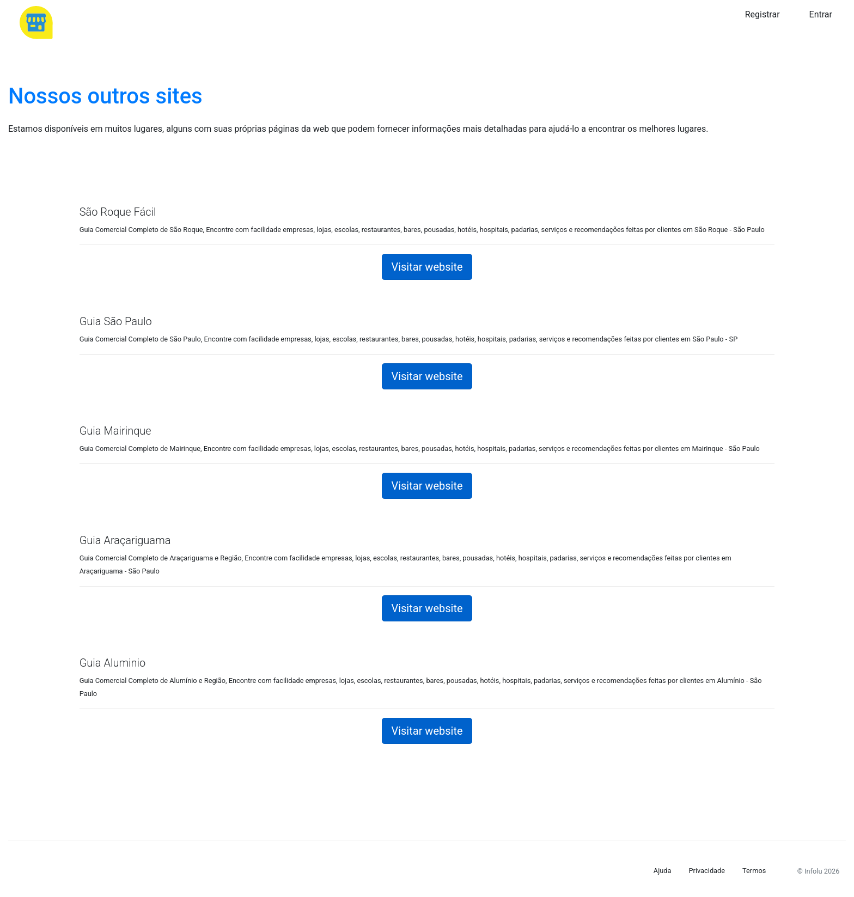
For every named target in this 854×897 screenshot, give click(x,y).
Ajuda (663, 871)
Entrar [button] (820, 14)
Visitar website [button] (426, 266)
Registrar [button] (762, 14)
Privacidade (706, 871)
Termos (754, 871)
